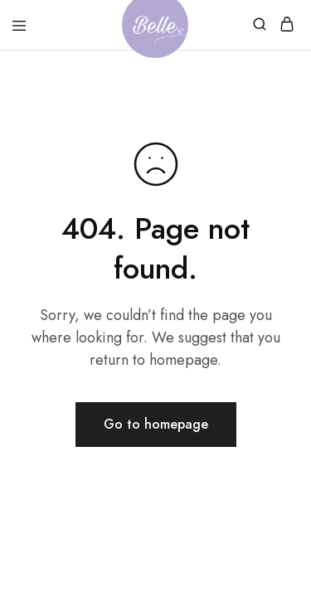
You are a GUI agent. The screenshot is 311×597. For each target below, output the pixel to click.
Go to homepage (156, 424)
